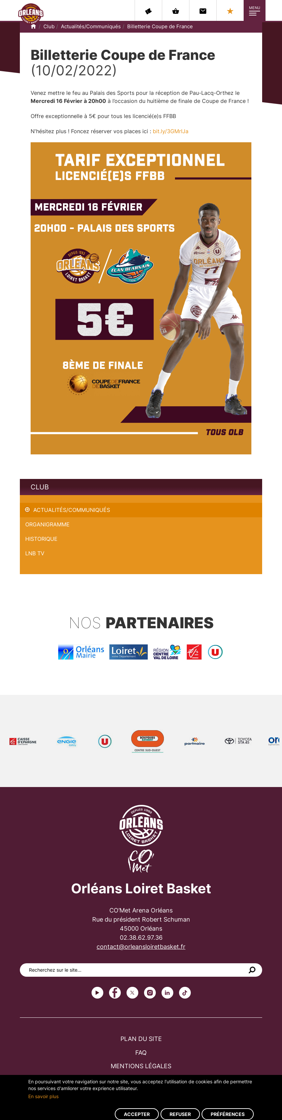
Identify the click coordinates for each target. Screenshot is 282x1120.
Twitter (132, 993)
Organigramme (47, 524)
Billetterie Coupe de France (160, 26)
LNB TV (34, 553)
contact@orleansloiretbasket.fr (141, 946)
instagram (150, 993)
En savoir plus (43, 1096)
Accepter (137, 1114)
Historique (41, 538)
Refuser (180, 1114)
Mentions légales (141, 1066)
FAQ (141, 1052)
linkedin (167, 993)
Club (49, 26)
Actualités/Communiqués (91, 26)
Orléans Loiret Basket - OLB (30, 14)
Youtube (97, 993)
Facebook (115, 993)
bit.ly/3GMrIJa (170, 131)
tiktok (185, 993)
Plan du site (141, 1038)
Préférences (228, 1114)
